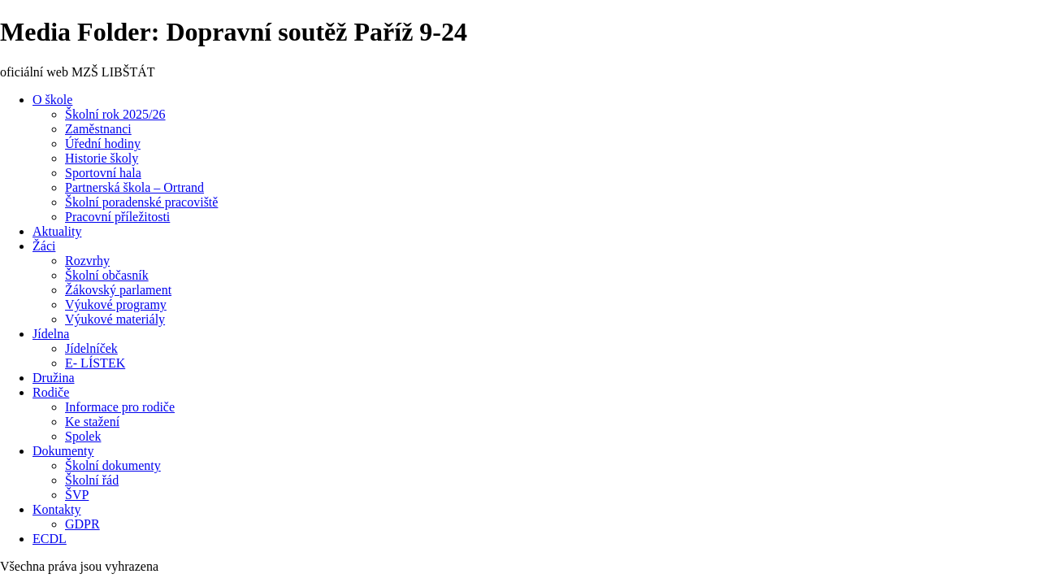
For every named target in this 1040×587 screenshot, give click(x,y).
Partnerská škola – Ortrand (134, 187)
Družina (53, 378)
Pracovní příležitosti (117, 217)
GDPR (82, 524)
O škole (52, 100)
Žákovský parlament (118, 290)
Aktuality (56, 231)
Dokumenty (63, 451)
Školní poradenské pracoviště (141, 202)
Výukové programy (116, 304)
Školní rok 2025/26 (115, 114)
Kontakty (56, 509)
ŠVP (77, 495)
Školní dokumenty (113, 465)
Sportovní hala (103, 173)
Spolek (83, 436)
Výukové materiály (115, 319)
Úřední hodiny (103, 143)
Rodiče (50, 392)
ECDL (49, 539)
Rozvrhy (87, 260)
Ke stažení (92, 421)
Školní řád (92, 480)
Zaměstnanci (98, 129)
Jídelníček (91, 348)
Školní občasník (107, 275)
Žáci (43, 246)
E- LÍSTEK (95, 363)
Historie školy (101, 158)
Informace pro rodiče (120, 407)
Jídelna (50, 334)
